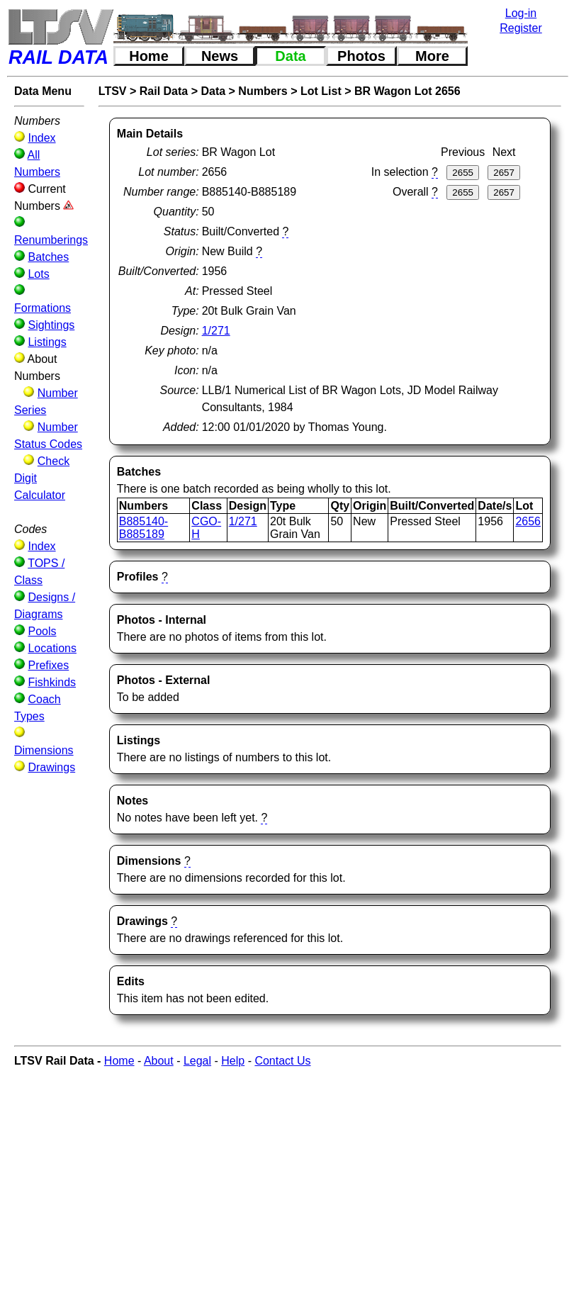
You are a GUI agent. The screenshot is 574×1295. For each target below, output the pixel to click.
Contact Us (282, 1061)
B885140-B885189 (143, 527)
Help (232, 1061)
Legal (197, 1061)
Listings (47, 342)
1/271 (216, 331)
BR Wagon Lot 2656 (407, 91)
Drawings (51, 767)
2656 (528, 521)
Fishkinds (52, 682)
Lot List (321, 91)
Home (149, 56)
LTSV (113, 91)
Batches (48, 257)
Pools (42, 631)
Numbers (262, 91)
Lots (38, 274)
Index (41, 138)
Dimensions (44, 750)
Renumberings (51, 240)
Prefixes (48, 665)
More (432, 56)
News (219, 56)
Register (521, 28)
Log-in (520, 13)
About (159, 1061)
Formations (42, 308)
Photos (361, 56)
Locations (52, 648)
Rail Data (164, 91)
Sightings (51, 325)
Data (290, 56)
